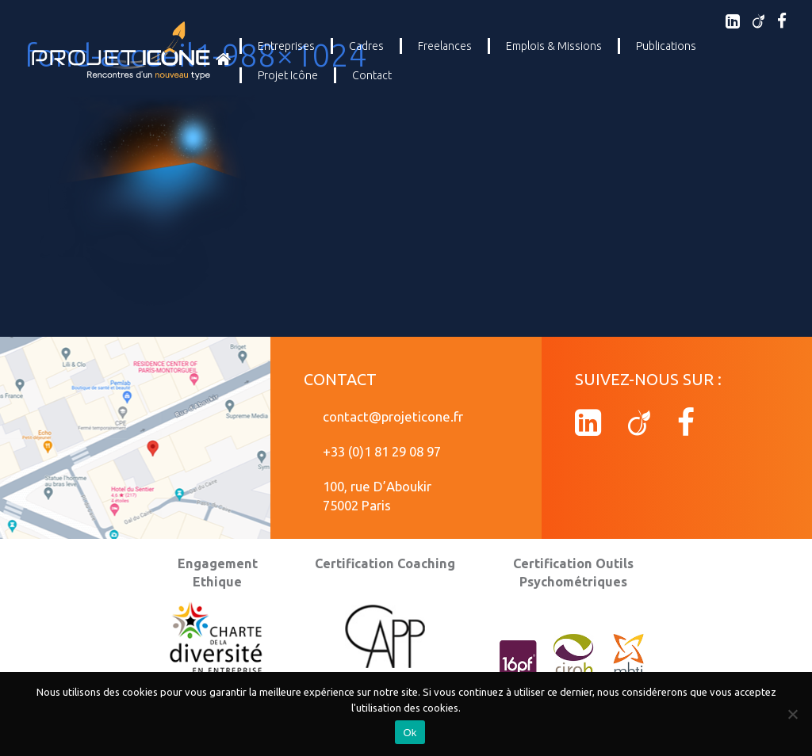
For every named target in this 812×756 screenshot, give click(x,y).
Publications (666, 46)
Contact (372, 75)
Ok (409, 733)
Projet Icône (288, 75)
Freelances (445, 46)
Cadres (366, 46)
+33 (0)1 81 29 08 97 (382, 451)
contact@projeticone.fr (393, 416)
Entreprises (286, 46)
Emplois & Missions (554, 46)
